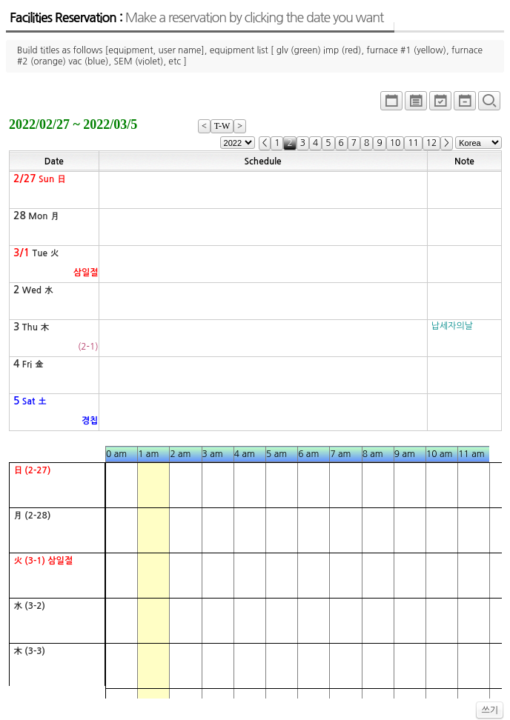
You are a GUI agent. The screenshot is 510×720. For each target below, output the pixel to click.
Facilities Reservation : (196, 17)
